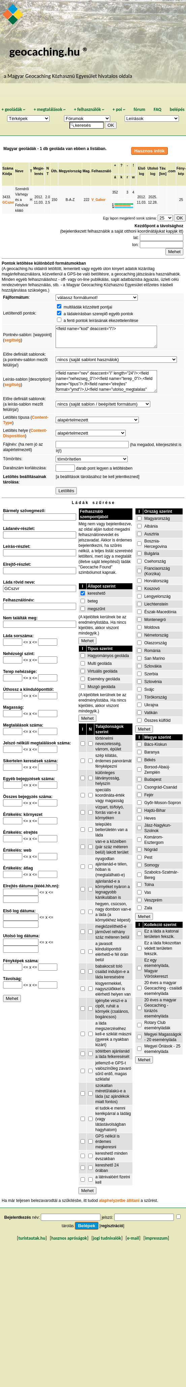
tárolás (68, 1225)
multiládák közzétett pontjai (88, 307)
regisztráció (111, 1225)
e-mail (133, 1238)
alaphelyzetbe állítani (119, 1200)
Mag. (86, 171)
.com (171, 171)
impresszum (156, 1238)
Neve (19, 171)
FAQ (157, 109)
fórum (140, 109)
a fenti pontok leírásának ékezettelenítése (101, 320)
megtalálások (49, 109)
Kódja (7, 174)
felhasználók (89, 109)
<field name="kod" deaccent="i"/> (106, 337)
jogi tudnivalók (107, 1238)
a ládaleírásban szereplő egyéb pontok (98, 314)
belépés (177, 109)
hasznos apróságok (69, 1238)
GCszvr (8, 202)
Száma (7, 168)
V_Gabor (98, 200)
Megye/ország (70, 171)
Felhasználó (101, 171)
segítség (12, 340)
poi (119, 109)
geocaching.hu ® (49, 51)
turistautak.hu (31, 1238)
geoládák (13, 109)
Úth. (54, 171)
